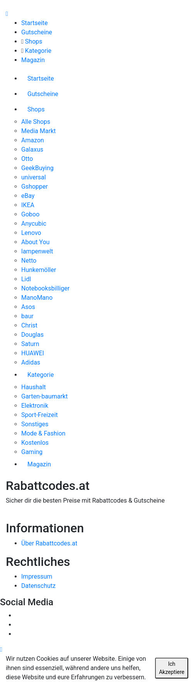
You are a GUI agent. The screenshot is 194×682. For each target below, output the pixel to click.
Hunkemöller (38, 269)
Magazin (33, 60)
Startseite (34, 23)
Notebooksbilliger (45, 288)
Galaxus (32, 149)
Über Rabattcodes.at (49, 543)
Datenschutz (38, 585)
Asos (28, 307)
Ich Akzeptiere (171, 668)
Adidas (30, 362)
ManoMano (36, 297)
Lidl (26, 279)
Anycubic (33, 223)
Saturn (30, 344)
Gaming (31, 452)
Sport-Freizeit (39, 415)
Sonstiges (35, 424)
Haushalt (33, 387)
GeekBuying (37, 168)
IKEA (27, 205)
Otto (27, 158)
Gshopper (34, 186)
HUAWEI (32, 353)
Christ (29, 325)
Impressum (36, 576)
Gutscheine (36, 32)
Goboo (30, 214)
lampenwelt (37, 251)
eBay (28, 195)
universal (33, 177)
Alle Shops (35, 121)
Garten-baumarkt (44, 396)
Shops (33, 41)
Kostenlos (35, 442)
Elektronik (34, 405)
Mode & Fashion (43, 433)
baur (27, 316)
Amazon (32, 140)
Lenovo (31, 232)
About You (35, 242)
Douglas (32, 334)
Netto (28, 260)
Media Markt (38, 131)
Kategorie (38, 50)
